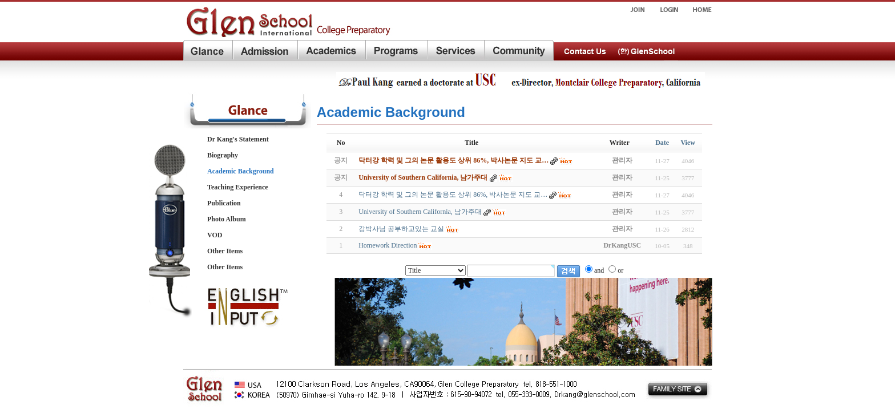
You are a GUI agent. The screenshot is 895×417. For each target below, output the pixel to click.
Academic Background (240, 171)
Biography (222, 155)
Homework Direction (387, 245)
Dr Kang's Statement (238, 139)
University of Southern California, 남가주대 (420, 212)
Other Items (225, 251)
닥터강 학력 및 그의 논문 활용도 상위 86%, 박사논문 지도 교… (452, 195)
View (687, 143)
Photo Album (226, 219)
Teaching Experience (237, 187)
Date (662, 143)
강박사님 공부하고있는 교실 (401, 229)
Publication (224, 203)
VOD (214, 235)
